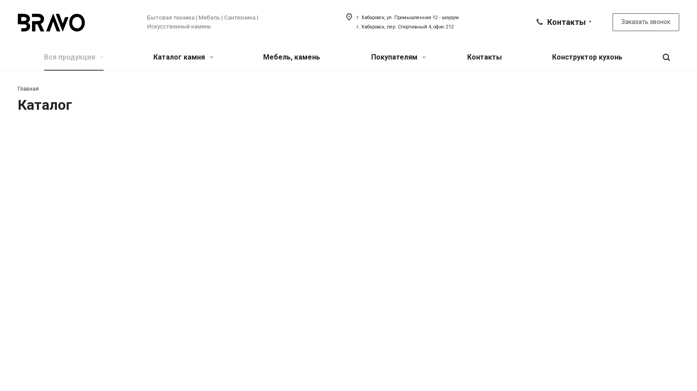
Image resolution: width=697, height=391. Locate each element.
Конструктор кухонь (587, 57)
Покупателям (398, 57)
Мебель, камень (291, 57)
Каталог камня (183, 57)
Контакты (484, 57)
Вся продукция (74, 57)
